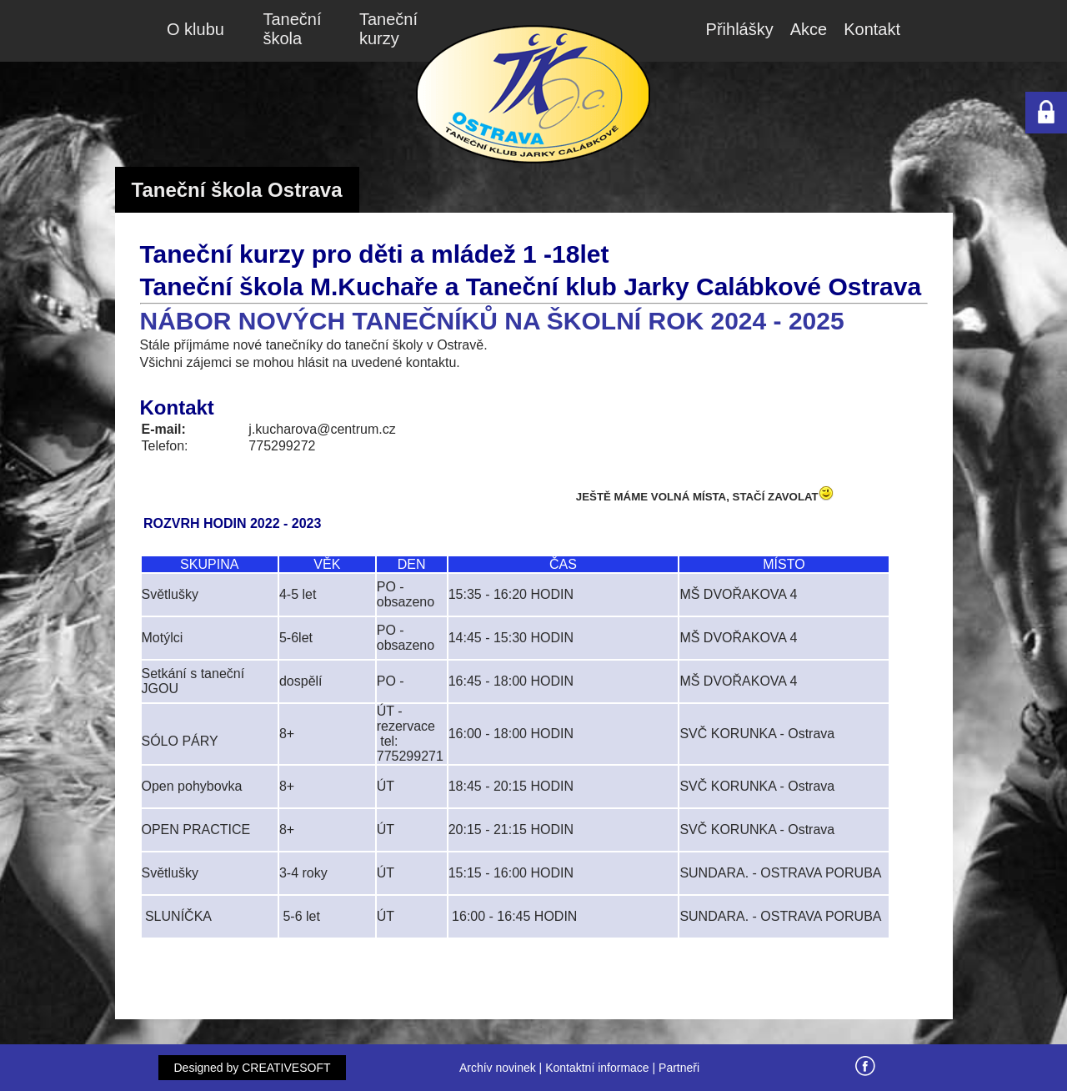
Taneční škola (292, 29)
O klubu (195, 29)
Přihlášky (740, 29)
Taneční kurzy (388, 29)
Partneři (679, 1067)
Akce (808, 29)
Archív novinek (497, 1067)
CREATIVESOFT (286, 1067)
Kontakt (872, 29)
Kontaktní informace (597, 1067)
